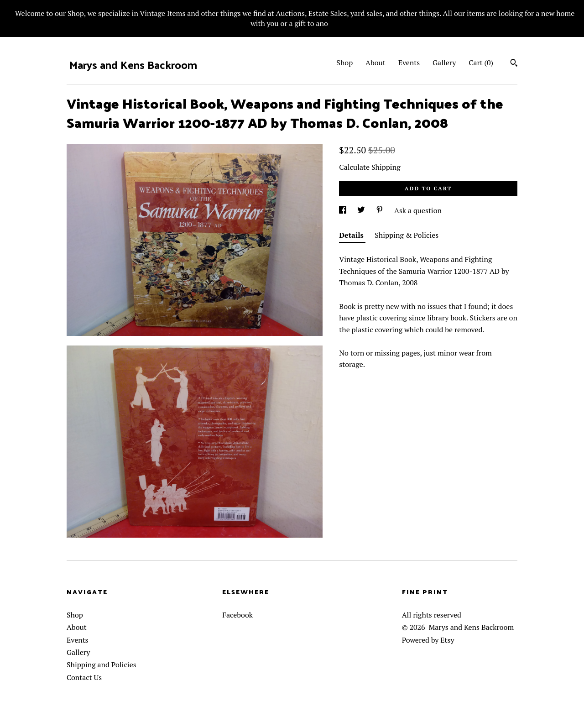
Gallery (444, 63)
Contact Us (84, 677)
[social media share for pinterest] (380, 210)
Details (352, 235)
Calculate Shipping (369, 167)
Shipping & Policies (406, 235)
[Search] (514, 64)
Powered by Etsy (428, 640)
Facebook (237, 615)
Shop (344, 63)
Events (409, 63)
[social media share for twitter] (362, 210)
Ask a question (418, 210)
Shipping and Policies (101, 665)
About (375, 63)
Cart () (481, 63)
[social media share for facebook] (343, 210)
